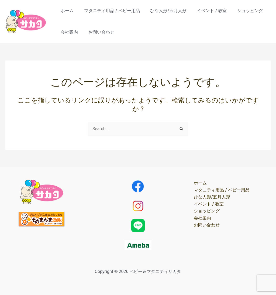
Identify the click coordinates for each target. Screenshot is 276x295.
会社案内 (68, 32)
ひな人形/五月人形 (164, 10)
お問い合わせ (99, 32)
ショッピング (242, 10)
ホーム (66, 10)
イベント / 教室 (205, 10)
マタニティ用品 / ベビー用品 (109, 10)
